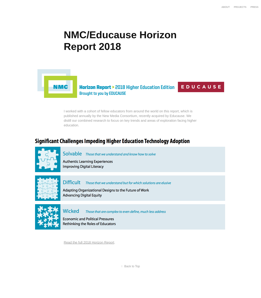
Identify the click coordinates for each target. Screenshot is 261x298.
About (225, 7)
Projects (240, 7)
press (254, 7)
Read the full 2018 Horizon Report (89, 242)
